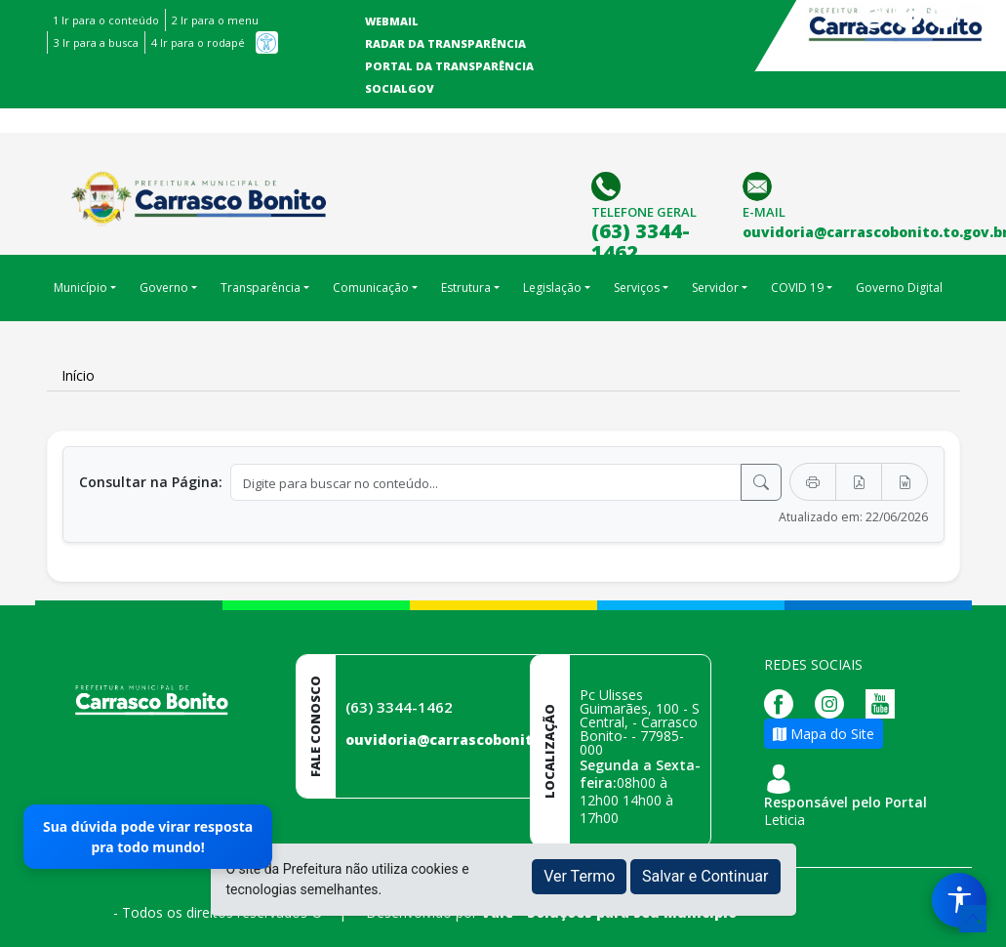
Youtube (943, 14)
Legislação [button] (552, 287)
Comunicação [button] (371, 287)
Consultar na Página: (150, 482)
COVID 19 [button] (797, 287)
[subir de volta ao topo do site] (972, 918)
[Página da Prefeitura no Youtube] (885, 702)
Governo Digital (899, 287)
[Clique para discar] (608, 185)
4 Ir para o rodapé (198, 42)
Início (78, 375)
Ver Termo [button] (579, 876)
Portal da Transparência (449, 66)
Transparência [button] (261, 287)
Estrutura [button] (466, 287)
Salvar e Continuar (705, 876)
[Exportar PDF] (858, 482)
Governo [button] (164, 287)
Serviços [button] (637, 287)
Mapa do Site (823, 733)
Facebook (908, 14)
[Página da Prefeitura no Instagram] (834, 702)
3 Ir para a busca (96, 42)
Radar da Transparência (445, 43)
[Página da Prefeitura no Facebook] (783, 702)
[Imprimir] (812, 482)
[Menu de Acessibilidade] (959, 900)
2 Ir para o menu (215, 20)
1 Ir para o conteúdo (106, 20)
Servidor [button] (715, 287)
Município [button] (80, 287)
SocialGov (399, 88)
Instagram (873, 14)
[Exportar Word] (904, 482)
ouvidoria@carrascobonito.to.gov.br (478, 739)
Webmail (392, 21)
